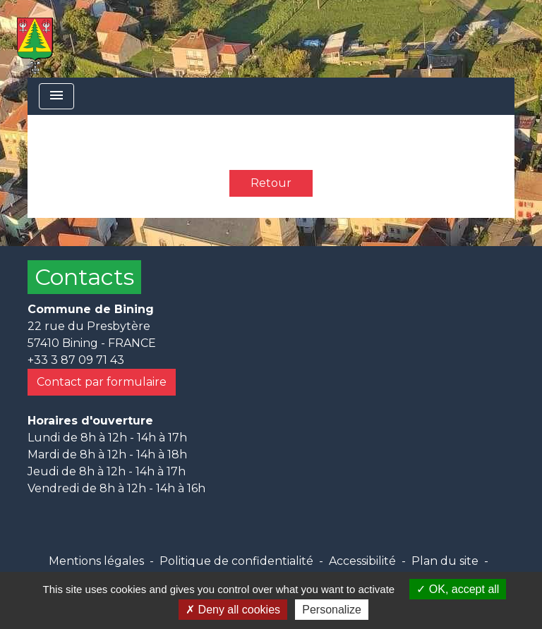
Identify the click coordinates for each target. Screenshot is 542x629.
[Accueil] (35, 38)
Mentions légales (96, 561)
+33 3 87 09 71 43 (76, 360)
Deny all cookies (233, 610)
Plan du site (444, 561)
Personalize (331, 610)
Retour (271, 183)
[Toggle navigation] (56, 96)
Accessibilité (362, 561)
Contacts (84, 277)
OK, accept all (457, 589)
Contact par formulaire (102, 382)
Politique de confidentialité (236, 561)
